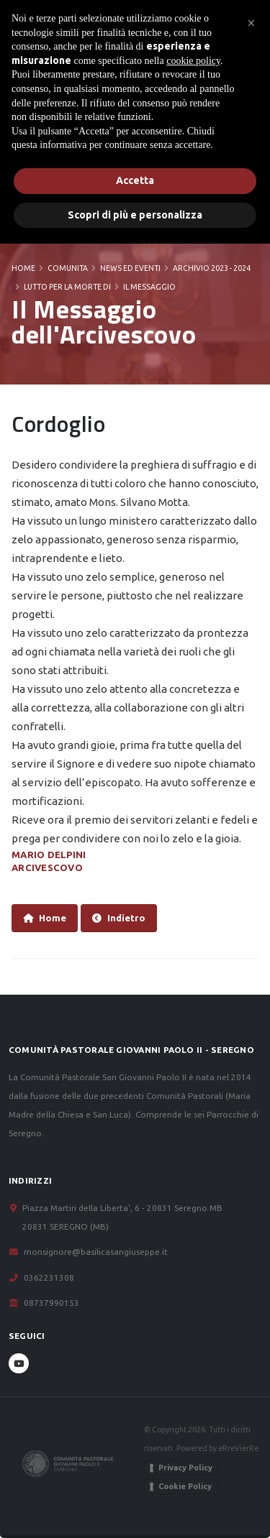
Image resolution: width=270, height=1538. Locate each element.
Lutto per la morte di (67, 286)
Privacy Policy (185, 1467)
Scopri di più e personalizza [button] (135, 215)
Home (23, 268)
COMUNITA (68, 268)
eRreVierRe (238, 1448)
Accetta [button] (135, 180)
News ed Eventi (130, 268)
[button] (251, 22)
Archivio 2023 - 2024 (212, 268)
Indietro (118, 918)
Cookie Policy (185, 1486)
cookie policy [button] (193, 60)
